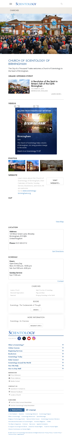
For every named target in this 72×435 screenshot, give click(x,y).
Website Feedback (15, 392)
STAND (49, 421)
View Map (60, 221)
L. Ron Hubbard (12, 414)
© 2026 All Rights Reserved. (26, 432)
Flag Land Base (40, 293)
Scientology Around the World (19, 363)
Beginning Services (15, 351)
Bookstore (12, 354)
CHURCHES (36, 286)
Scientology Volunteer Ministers (50, 419)
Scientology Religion (45, 414)
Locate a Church (14, 290)
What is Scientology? (16, 345)
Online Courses (14, 348)
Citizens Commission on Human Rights (19, 429)
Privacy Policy (49, 432)
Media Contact (14, 381)
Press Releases (14, 375)
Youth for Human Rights (51, 426)
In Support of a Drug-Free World (17, 426)
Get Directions (58, 251)
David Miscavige (41, 416)
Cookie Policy (57, 432)
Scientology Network (32, 414)
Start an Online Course (32, 419)
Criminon (25, 424)
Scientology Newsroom (28, 416)
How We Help (13, 366)
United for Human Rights (35, 426)
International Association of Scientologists (20, 421)
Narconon (32, 424)
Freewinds (13, 295)
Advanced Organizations (17, 293)
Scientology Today (15, 357)
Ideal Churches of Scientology (44, 290)
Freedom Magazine (39, 421)
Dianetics (21, 414)
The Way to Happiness (14, 424)
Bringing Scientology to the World (45, 295)
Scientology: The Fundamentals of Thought (25, 305)
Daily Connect (13, 360)
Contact (60, 281)
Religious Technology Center (16, 419)
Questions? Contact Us (16, 389)
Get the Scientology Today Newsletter (21, 405)
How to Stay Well (14, 369)
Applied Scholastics (42, 424)
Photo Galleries (14, 378)
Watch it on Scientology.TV (29, 151)
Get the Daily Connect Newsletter (20, 402)
